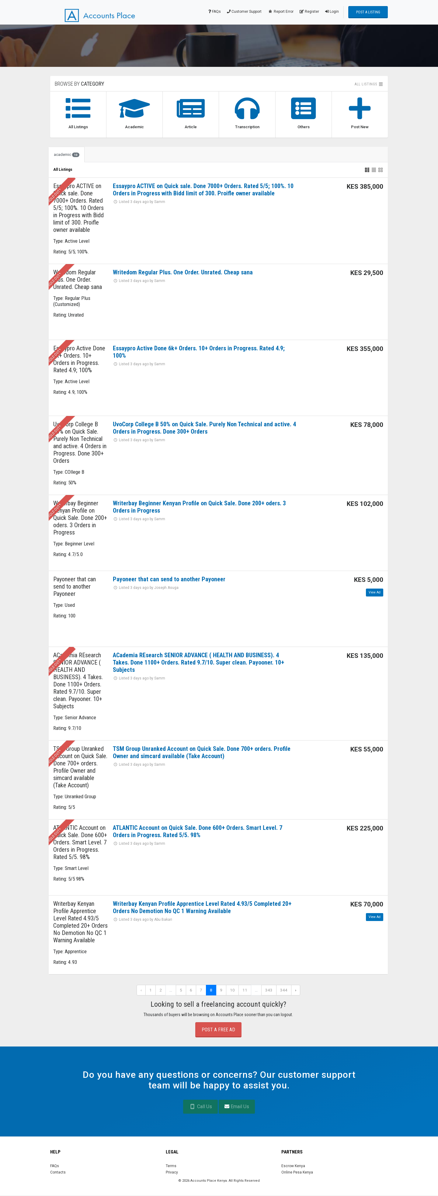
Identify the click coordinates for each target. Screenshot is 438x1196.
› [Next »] (295, 990)
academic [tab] (66, 154)
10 (232, 990)
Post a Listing (368, 12)
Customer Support (244, 11)
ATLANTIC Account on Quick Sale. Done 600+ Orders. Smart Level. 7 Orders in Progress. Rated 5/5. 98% (197, 831)
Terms (171, 1166)
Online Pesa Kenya (297, 1172)
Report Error (281, 11)
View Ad (375, 592)
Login (332, 11)
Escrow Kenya (293, 1166)
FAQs (214, 11)
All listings (369, 84)
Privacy (172, 1172)
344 (283, 990)
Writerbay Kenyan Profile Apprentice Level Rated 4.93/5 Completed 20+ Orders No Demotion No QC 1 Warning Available (202, 907)
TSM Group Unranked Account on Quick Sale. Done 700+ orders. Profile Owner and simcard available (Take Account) (201, 752)
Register (309, 11)
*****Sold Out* (52, 198)
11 (244, 990)
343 (269, 990)
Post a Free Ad (218, 1030)
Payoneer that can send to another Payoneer (169, 579)
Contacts (58, 1172)
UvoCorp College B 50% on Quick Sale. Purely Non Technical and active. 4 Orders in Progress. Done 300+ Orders (204, 428)
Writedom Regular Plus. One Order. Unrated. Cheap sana (183, 272)
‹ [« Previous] (141, 990)
